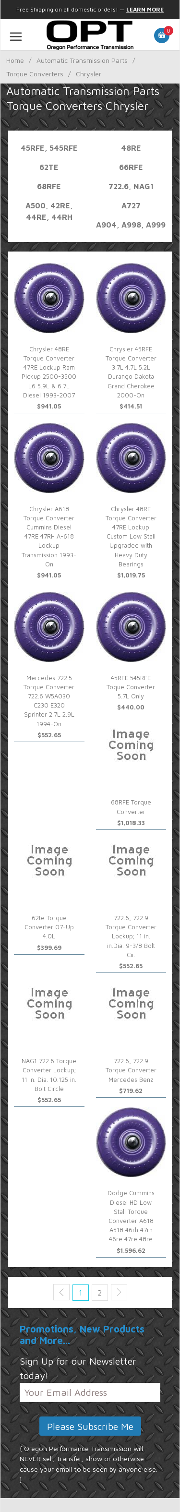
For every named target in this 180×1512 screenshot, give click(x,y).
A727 (131, 205)
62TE (49, 167)
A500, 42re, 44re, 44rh (49, 211)
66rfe (131, 167)
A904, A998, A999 (131, 224)
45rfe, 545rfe (49, 148)
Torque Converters (34, 74)
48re (131, 148)
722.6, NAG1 (131, 186)
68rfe (49, 186)
